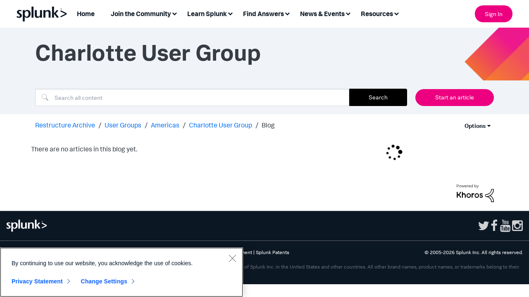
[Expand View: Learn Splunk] (230, 13)
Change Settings (104, 281)
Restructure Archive (65, 125)
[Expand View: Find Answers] (287, 13)
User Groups (123, 125)
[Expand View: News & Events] (348, 13)
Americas (165, 125)
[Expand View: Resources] (396, 13)
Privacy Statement (37, 281)
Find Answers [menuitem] (263, 13)
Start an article (454, 97)
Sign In (494, 13)
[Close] (232, 258)
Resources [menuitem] (377, 13)
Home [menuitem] (86, 13)
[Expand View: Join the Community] (174, 13)
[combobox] (192, 97)
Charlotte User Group (220, 125)
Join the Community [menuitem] (141, 13)
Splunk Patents (272, 252)
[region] (121, 272)
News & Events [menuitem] (322, 13)
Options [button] (475, 125)
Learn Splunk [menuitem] (207, 13)
